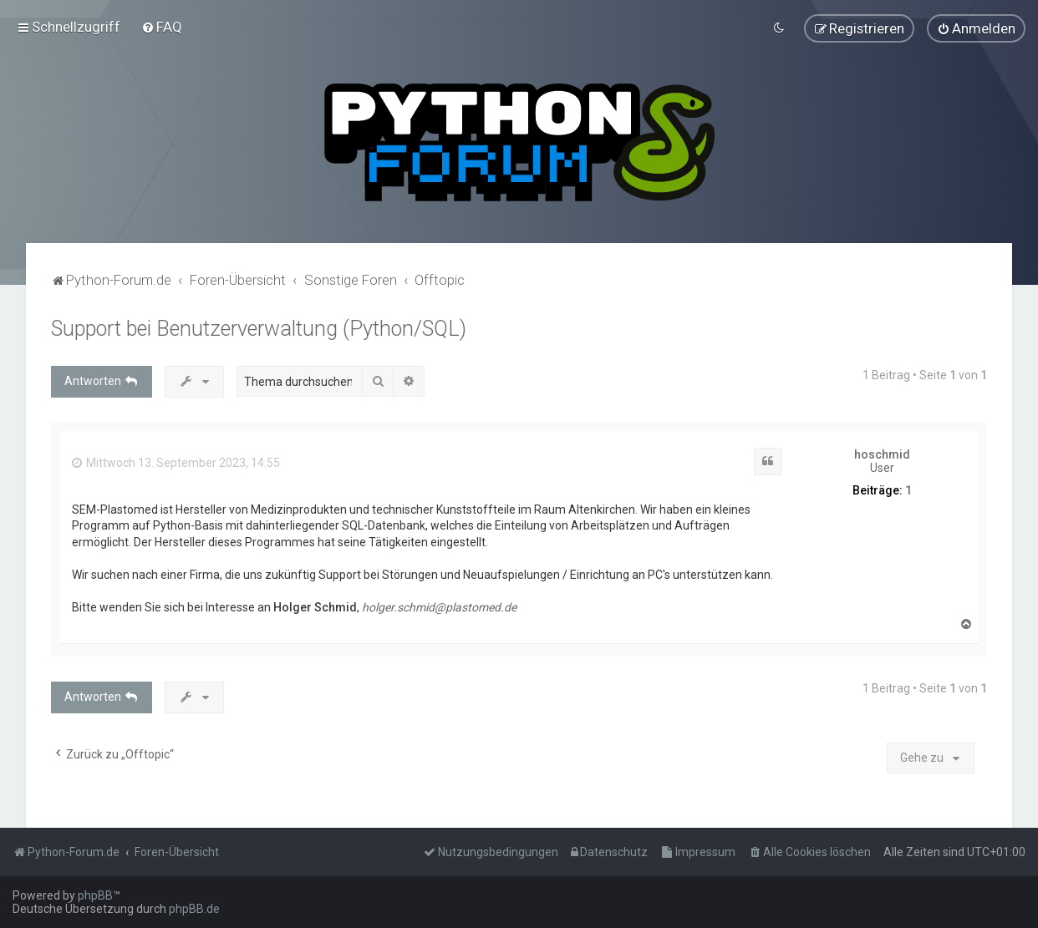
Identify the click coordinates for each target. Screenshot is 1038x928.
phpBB (95, 895)
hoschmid (882, 453)
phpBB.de (194, 908)
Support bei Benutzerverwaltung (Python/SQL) (258, 328)
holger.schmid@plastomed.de (439, 607)
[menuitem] (161, 26)
